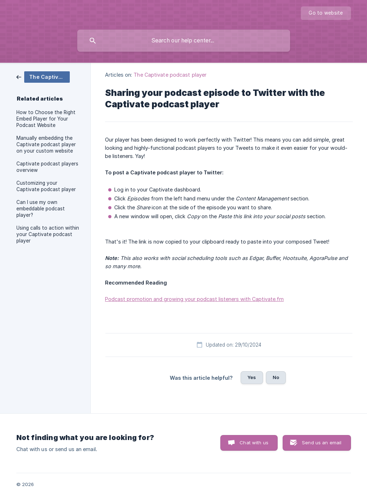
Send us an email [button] (321, 442)
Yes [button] (251, 377)
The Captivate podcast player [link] (169, 75)
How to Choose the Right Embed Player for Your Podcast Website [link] (45, 118)
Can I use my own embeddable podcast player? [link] (40, 208)
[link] (43, 76)
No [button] (276, 377)
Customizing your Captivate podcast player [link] (46, 186)
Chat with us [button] (254, 442)
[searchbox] (183, 41)
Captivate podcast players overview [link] (47, 167)
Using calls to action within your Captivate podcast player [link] (47, 234)
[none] (326, 13)
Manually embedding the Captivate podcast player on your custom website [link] (46, 144)
